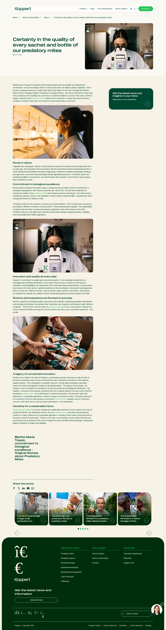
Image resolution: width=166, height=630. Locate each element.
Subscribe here (43, 600)
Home (15, 17)
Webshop (127, 558)
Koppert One (129, 563)
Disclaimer (123, 625)
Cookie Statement (136, 625)
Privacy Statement (110, 625)
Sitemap (148, 625)
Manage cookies (95, 625)
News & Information (31, 17)
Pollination (65, 581)
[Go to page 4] (85, 529)
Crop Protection (67, 577)
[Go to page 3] (83, 529)
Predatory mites (67, 554)
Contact (95, 563)
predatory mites (38, 98)
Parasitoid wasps (68, 563)
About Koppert (121, 9)
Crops (92, 9)
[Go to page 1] (78, 529)
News (46, 17)
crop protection (60, 399)
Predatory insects (68, 558)
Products (83, 9)
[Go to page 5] (87, 529)
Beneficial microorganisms (71, 572)
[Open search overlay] (131, 8)
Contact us (145, 9)
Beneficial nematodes (69, 567)
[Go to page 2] (80, 529)
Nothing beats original (22, 410)
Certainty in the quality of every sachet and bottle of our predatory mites (83, 17)
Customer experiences (133, 554)
